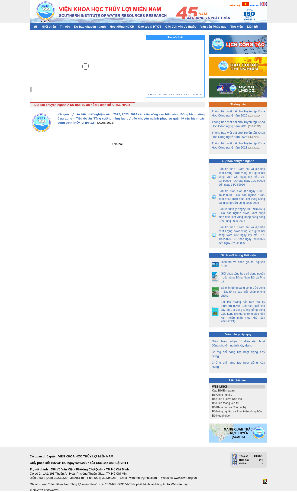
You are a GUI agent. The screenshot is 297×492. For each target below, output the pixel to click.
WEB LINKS (238, 386)
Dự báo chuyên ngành (90, 26)
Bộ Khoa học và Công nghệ (238, 407)
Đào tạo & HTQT (149, 26)
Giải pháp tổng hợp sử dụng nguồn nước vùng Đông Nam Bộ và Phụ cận (243, 277)
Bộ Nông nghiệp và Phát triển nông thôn (238, 411)
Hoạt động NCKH (122, 26)
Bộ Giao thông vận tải (238, 403)
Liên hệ (252, 26)
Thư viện (236, 26)
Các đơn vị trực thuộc (180, 26)
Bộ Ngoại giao (238, 416)
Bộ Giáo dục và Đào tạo (238, 399)
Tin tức (65, 26)
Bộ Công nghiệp (238, 395)
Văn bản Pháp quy (213, 26)
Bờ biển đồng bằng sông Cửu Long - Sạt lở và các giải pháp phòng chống (243, 291)
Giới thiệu (49, 26)
